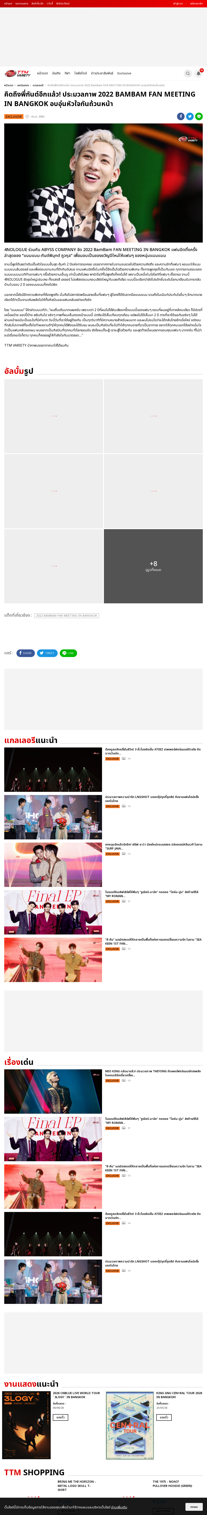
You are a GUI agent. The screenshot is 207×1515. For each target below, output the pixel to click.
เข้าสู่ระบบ (178, 3)
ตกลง (194, 1507)
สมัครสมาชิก (196, 3)
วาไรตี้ (50, 3)
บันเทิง (56, 73)
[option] (52, 1425)
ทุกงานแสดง (21, 3)
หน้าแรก (8, 3)
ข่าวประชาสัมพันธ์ (102, 73)
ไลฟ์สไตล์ (80, 73)
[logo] (17, 73)
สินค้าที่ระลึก (37, 3)
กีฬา (67, 73)
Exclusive (124, 73)
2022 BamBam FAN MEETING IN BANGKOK (66, 615)
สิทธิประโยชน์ (62, 3)
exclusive (23, 85)
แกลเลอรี (38, 85)
